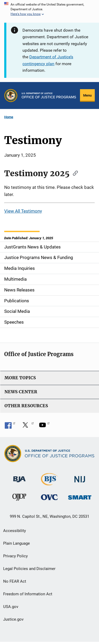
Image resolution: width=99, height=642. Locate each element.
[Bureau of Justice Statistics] (49, 483)
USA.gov (10, 606)
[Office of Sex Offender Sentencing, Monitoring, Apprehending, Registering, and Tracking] (79, 496)
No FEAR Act (14, 581)
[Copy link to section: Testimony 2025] (74, 173)
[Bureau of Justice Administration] (19, 476)
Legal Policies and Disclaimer (29, 568)
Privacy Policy (15, 556)
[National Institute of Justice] (79, 477)
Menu (87, 95)
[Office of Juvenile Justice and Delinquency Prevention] (19, 498)
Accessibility (14, 530)
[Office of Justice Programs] (10, 95)
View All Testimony (23, 211)
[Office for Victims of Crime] (49, 497)
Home (8, 117)
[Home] (49, 95)
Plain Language (16, 543)
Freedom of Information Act (27, 594)
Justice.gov (13, 619)
